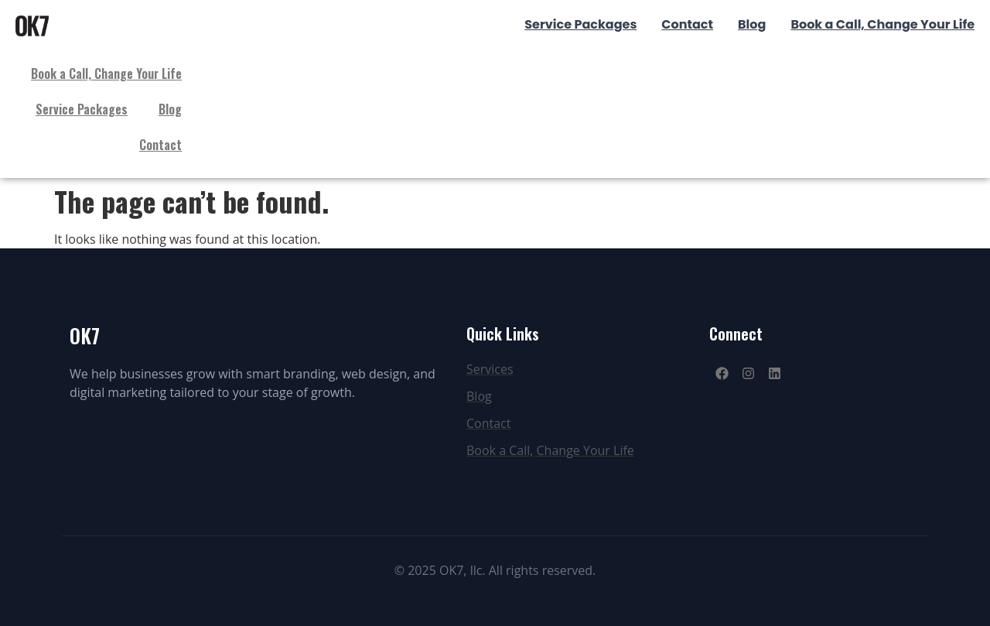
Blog (170, 109)
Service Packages (82, 109)
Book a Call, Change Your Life (106, 73)
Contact (160, 144)
